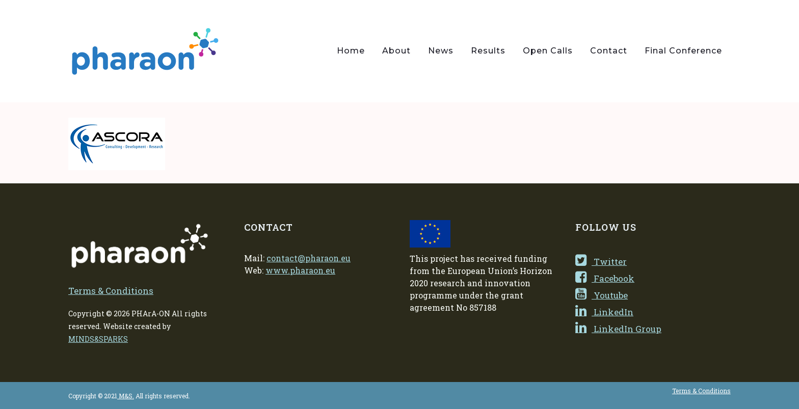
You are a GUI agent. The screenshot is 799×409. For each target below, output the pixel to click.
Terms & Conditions (110, 290)
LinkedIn (604, 312)
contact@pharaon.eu (309, 258)
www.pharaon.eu (300, 270)
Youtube (601, 295)
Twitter (601, 261)
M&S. (125, 396)
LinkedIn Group (618, 329)
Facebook (604, 278)
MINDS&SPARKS (98, 339)
